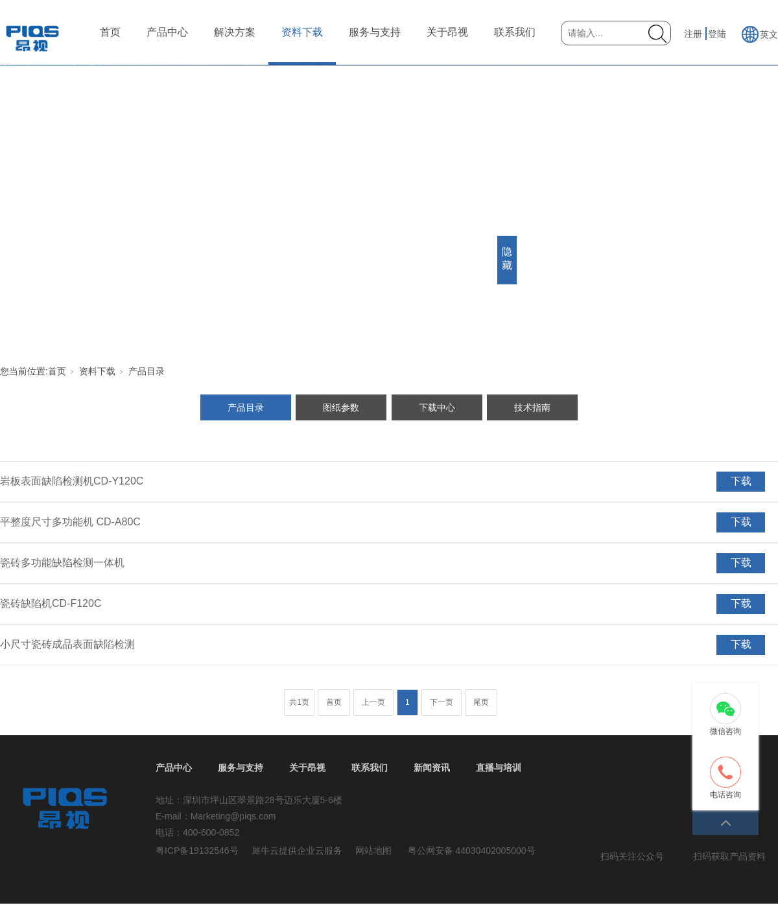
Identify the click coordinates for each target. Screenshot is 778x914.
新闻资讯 (432, 767)
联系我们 (515, 32)
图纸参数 (341, 407)
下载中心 (437, 407)
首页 (110, 32)
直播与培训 (498, 767)
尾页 (481, 702)
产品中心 (167, 32)
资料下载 (302, 32)
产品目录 (146, 371)
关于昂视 (447, 32)
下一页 (441, 702)
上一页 (373, 702)
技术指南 (532, 407)
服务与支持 (375, 32)
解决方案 (234, 32)
